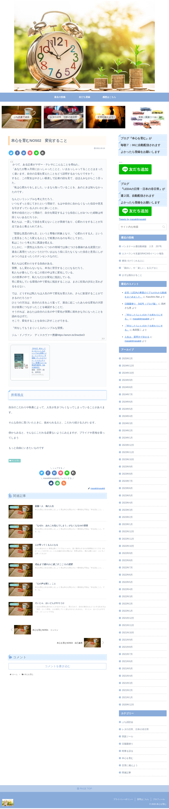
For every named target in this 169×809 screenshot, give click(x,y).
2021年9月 (127, 640)
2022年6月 (127, 575)
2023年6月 (127, 488)
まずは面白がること (132, 275)
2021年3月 (127, 683)
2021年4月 (127, 676)
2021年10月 (128, 632)
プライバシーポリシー (123, 800)
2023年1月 (127, 524)
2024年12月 (128, 365)
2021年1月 (127, 697)
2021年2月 (127, 690)
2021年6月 (127, 661)
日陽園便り (127, 744)
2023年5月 (127, 495)
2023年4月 (127, 503)
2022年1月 (127, 611)
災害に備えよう (130, 765)
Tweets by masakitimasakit (132, 219)
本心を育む (14, 461)
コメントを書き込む (57, 667)
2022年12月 (128, 531)
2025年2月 (127, 358)
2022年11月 (128, 539)
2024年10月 (128, 373)
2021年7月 (127, 654)
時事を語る (127, 751)
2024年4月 (127, 416)
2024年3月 (127, 423)
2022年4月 (127, 589)
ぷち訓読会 (127, 722)
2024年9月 (127, 380)
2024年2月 (127, 430)
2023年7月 (127, 481)
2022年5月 (127, 582)
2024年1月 (127, 438)
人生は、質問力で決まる (137, 337)
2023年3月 (127, 510)
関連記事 (126, 772)
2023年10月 (128, 459)
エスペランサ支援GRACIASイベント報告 (143, 254)
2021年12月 (128, 618)
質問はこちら (143, 800)
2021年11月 (128, 625)
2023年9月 (127, 467)
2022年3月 (127, 596)
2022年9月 (127, 553)
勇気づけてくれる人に (133, 261)
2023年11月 (128, 452)
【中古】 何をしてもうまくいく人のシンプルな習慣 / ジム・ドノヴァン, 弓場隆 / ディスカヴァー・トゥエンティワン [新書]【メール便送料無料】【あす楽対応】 (39, 358)
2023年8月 (127, 474)
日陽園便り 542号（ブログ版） (141, 304)
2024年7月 (127, 394)
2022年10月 (128, 546)
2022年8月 (127, 560)
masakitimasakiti (141, 319)
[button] (163, 227)
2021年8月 (127, 647)
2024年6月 (127, 402)
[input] (143, 227)
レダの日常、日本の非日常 (135, 729)
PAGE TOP (84, 789)
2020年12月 (128, 705)
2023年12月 (128, 445)
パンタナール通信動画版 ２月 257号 (142, 246)
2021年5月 (127, 668)
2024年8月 (127, 387)
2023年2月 (127, 517)
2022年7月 (127, 567)
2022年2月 (127, 604)
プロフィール (159, 800)
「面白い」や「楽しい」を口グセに (140, 268)
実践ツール (127, 736)
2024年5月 (127, 409)
